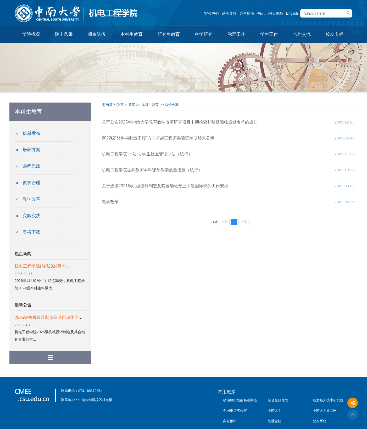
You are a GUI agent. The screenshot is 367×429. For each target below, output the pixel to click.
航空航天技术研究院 (328, 400)
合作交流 (302, 34)
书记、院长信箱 (270, 13)
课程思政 (31, 166)
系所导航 (229, 13)
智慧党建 (274, 421)
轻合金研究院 (278, 400)
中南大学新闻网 (325, 411)
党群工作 (236, 34)
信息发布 (31, 133)
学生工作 (269, 34)
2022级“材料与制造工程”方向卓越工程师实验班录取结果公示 (158, 138)
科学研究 (204, 34)
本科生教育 (131, 34)
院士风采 (64, 34)
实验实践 (31, 215)
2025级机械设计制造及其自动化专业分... (52, 317)
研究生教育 (169, 34)
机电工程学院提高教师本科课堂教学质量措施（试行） (152, 170)
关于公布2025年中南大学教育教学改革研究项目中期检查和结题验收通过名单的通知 (180, 122)
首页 (131, 105)
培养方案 (31, 149)
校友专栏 (334, 34)
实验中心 (211, 13)
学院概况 (31, 34)
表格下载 (31, 232)
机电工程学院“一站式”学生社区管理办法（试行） (147, 154)
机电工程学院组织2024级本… (42, 266)
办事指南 (247, 13)
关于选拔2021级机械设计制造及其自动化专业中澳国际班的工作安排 (165, 186)
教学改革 (31, 199)
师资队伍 (96, 34)
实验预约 (230, 421)
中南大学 (274, 411)
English (292, 13)
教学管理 (31, 182)
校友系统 (319, 421)
